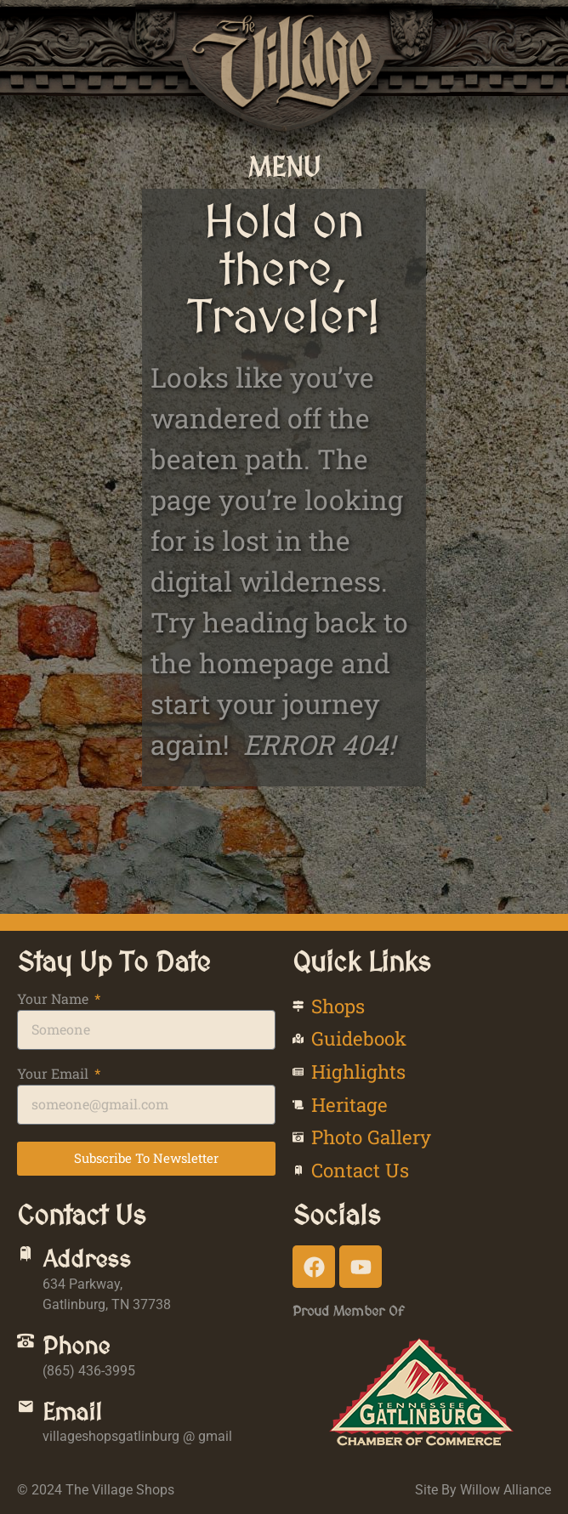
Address (87, 1259)
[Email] (25, 1406)
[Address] (25, 1253)
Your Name (54, 999)
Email (72, 1412)
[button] (284, 167)
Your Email (54, 1074)
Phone (76, 1345)
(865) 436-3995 (89, 1371)
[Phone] (25, 1340)
